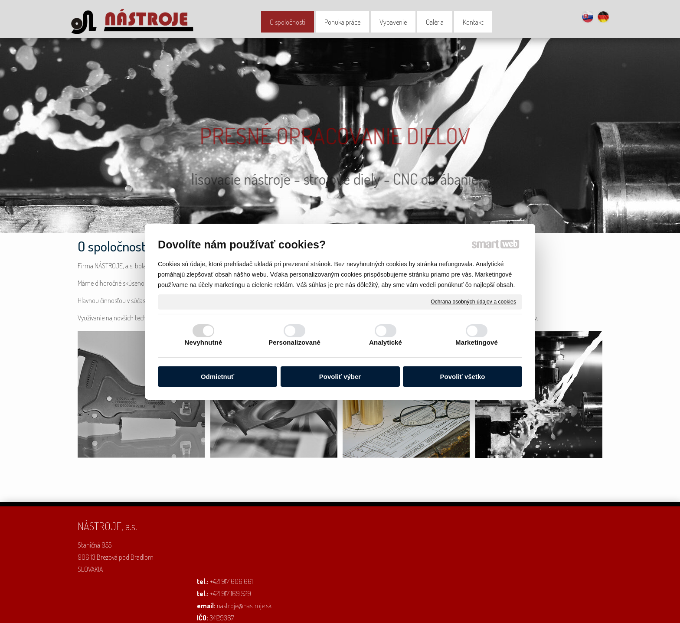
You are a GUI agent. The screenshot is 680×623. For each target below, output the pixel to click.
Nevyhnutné (203, 342)
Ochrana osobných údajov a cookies (473, 301)
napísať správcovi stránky (304, 610)
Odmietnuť (217, 376)
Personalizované (294, 342)
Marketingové (476, 342)
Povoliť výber (340, 376)
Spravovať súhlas (453, 610)
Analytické (385, 342)
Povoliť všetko (462, 376)
